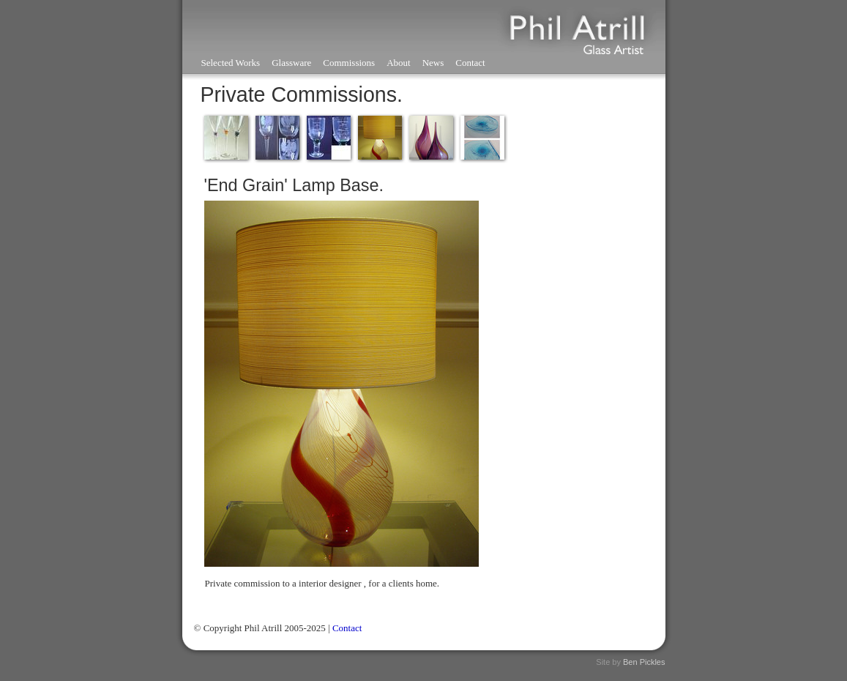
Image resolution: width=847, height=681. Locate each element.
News (433, 62)
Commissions (349, 62)
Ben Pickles (644, 662)
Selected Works (231, 62)
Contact (470, 62)
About (399, 62)
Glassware (291, 62)
